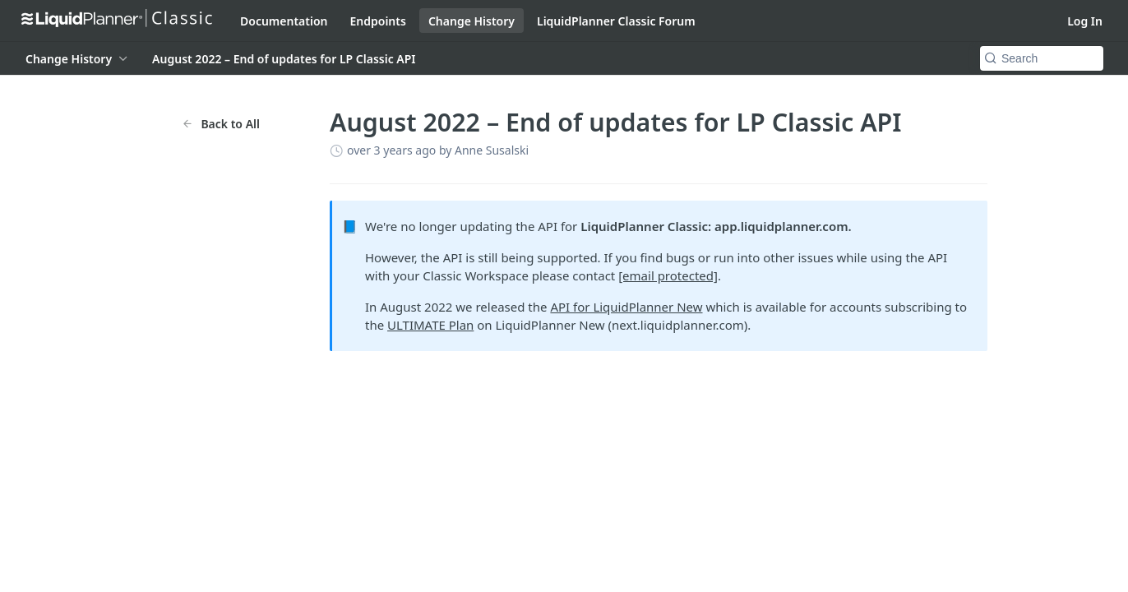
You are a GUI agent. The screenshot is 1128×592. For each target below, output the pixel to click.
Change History (471, 21)
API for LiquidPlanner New (626, 306)
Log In (1085, 21)
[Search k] (1041, 58)
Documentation (284, 21)
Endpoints (378, 21)
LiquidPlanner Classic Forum (616, 21)
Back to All (221, 124)
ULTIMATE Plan (430, 325)
